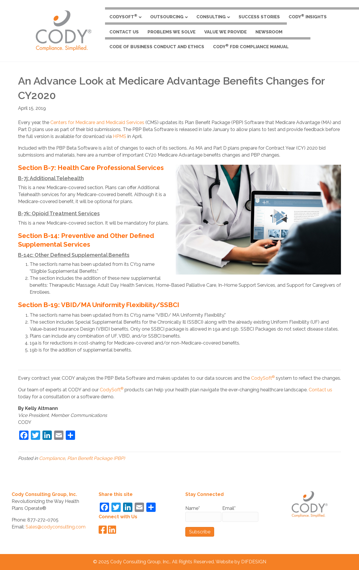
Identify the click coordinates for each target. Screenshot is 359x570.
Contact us (320, 389)
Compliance (52, 458)
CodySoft (123, 16)
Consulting (211, 16)
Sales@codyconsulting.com (56, 527)
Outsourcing (167, 16)
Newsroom (268, 32)
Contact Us (124, 32)
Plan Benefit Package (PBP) (96, 458)
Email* (240, 514)
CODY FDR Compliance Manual (251, 46)
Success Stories (259, 16)
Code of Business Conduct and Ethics (156, 46)
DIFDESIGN (253, 561)
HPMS (119, 136)
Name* (203, 514)
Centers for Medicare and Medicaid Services (97, 122)
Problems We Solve (171, 32)
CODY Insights (308, 16)
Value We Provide (225, 32)
